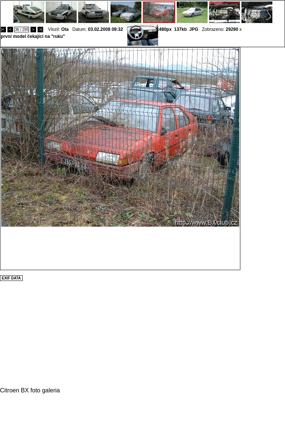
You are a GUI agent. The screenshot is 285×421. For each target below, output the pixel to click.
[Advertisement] (262, 158)
